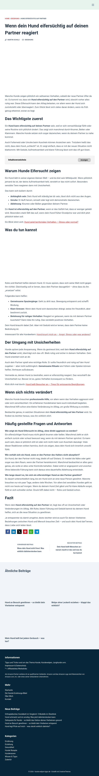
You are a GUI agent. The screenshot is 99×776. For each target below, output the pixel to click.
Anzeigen (84, 160)
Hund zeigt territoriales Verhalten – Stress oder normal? (51, 222)
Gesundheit (9, 747)
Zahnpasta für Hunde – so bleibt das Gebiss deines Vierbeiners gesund (33, 720)
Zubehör (8, 760)
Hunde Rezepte (11, 750)
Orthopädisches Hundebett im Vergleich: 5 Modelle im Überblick (30, 714)
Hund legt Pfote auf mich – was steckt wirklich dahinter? (27, 726)
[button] (8, 531)
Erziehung (15, 18)
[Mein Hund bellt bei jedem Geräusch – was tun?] (26, 621)
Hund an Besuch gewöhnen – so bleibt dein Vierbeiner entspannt (31, 723)
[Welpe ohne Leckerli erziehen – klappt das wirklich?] (72, 585)
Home (7, 18)
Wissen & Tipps (11, 756)
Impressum (9, 666)
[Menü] (93, 5)
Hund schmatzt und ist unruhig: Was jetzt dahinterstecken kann (30, 717)
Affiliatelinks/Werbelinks (17, 669)
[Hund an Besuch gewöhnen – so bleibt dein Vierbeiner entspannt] (26, 585)
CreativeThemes (65, 772)
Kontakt (8, 699)
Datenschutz (21, 666)
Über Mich (9, 696)
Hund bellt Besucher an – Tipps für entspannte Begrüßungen (55, 384)
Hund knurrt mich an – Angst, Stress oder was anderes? (64, 334)
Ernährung (9, 741)
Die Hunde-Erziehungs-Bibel (16, 693)
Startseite (9, 690)
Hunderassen (10, 753)
